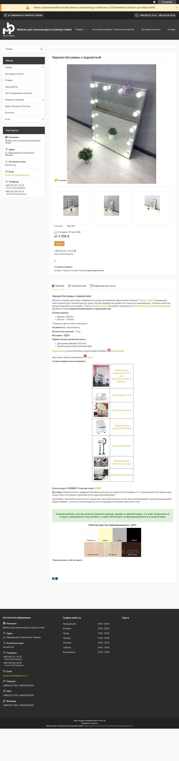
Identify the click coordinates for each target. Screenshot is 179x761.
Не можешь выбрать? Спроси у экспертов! (113, 29)
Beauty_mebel (117, 351)
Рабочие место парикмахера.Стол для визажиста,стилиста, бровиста (122, 376)
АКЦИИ (97, 488)
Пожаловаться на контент (94, 726)
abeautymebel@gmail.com (17, 175)
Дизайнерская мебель (121, 475)
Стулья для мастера (121, 410)
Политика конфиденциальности (119, 726)
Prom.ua (102, 721)
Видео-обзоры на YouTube (17, 106)
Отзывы (171, 29)
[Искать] (41, 49)
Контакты (9, 112)
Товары (8, 67)
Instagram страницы (14, 100)
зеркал (164, 306)
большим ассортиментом (148, 306)
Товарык (79, 29)
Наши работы (11, 87)
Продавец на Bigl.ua (89, 723)
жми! (88, 357)
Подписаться (58, 351)
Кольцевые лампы (121, 446)
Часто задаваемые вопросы (18, 93)
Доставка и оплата (150, 29)
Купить (59, 243)
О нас (7, 119)
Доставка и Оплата (14, 74)
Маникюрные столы (121, 395)
